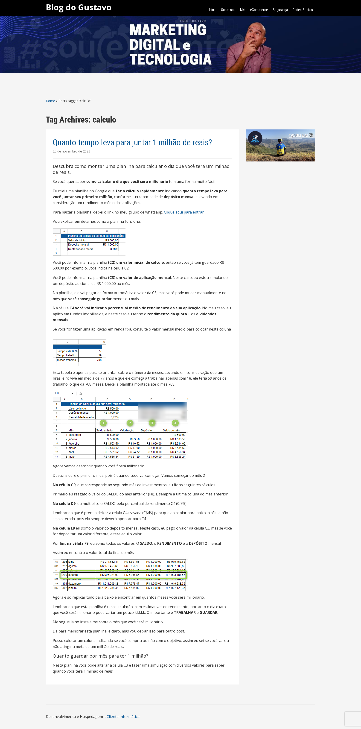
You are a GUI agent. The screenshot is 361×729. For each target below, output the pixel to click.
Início (212, 10)
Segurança (280, 10)
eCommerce (259, 10)
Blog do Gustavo (78, 7)
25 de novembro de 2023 (71, 151)
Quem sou (228, 10)
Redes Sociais (302, 10)
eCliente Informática (122, 716)
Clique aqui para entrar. (184, 212)
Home (50, 101)
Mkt (242, 10)
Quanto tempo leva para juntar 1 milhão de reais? (132, 142)
